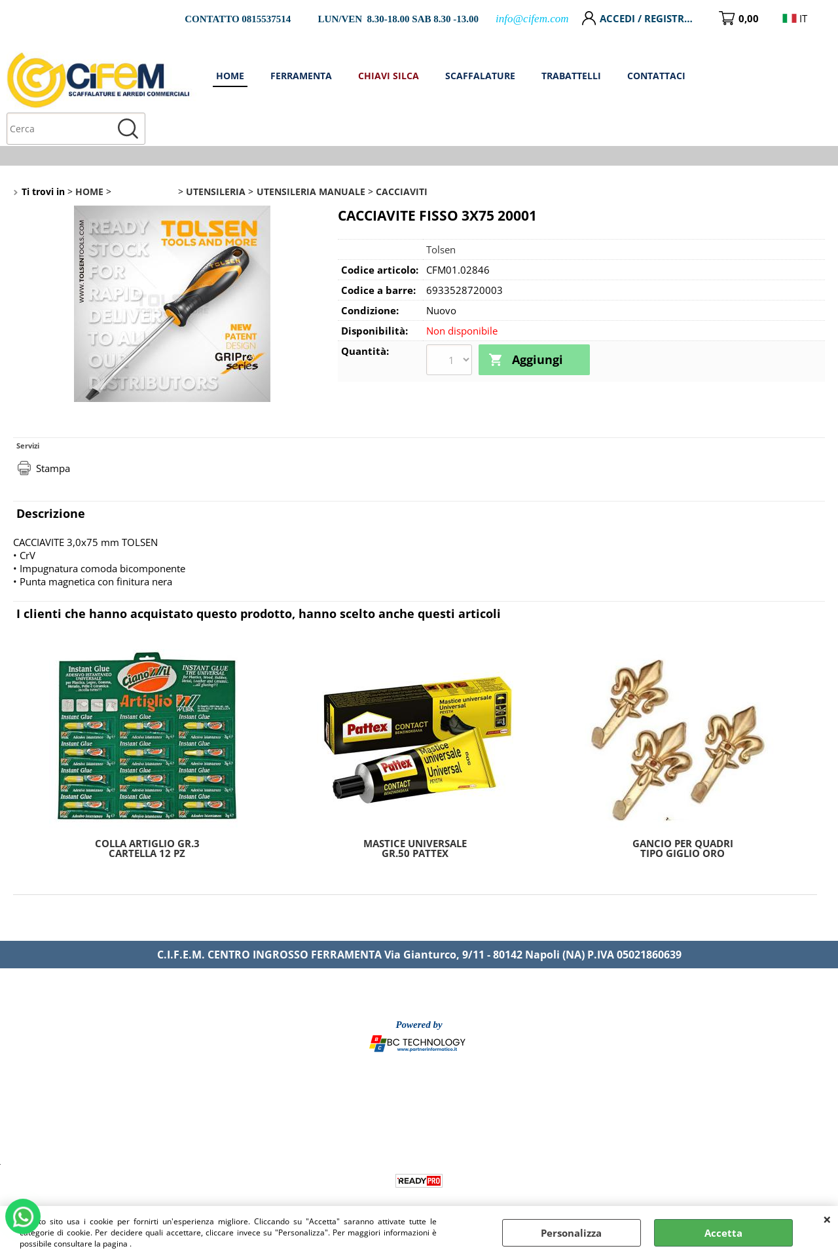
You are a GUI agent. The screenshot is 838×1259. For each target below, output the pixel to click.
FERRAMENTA (447, 75)
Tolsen (441, 217)
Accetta (723, 1232)
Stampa (53, 436)
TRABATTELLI (699, 75)
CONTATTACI (780, 75)
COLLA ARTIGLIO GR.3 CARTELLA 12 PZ (147, 816)
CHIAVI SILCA (528, 75)
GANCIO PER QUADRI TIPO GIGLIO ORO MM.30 (682, 816)
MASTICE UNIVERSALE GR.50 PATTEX (415, 816)
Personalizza (571, 1232)
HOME (379, 75)
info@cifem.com (532, 18)
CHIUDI (827, 1219)
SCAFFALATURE (613, 75)
